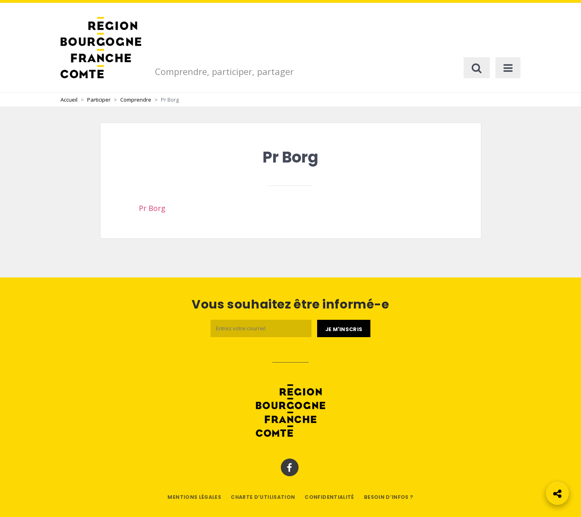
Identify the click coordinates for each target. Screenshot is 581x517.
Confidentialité (329, 497)
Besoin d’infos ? (389, 497)
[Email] (261, 328)
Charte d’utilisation (263, 497)
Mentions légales (194, 497)
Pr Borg (152, 208)
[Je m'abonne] (343, 329)
